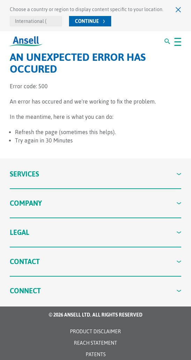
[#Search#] (167, 41)
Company (96, 203)
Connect (96, 291)
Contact (96, 261)
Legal (96, 232)
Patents (96, 354)
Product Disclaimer (95, 331)
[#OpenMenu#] (177, 41)
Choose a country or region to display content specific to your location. (86, 9)
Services (96, 174)
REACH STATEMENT (95, 343)
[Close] (178, 9)
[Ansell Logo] (26, 41)
